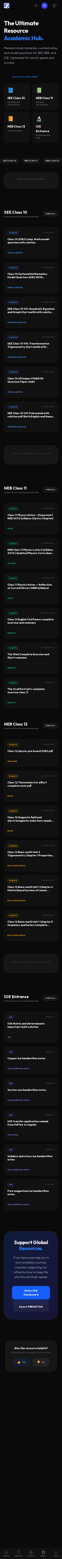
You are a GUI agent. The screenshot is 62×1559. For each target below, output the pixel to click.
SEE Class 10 (9, 161)
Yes (21, 1362)
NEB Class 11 (31, 161)
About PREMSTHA (31, 1306)
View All (50, 214)
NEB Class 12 (52, 161)
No (41, 1362)
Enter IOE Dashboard (31, 1292)
